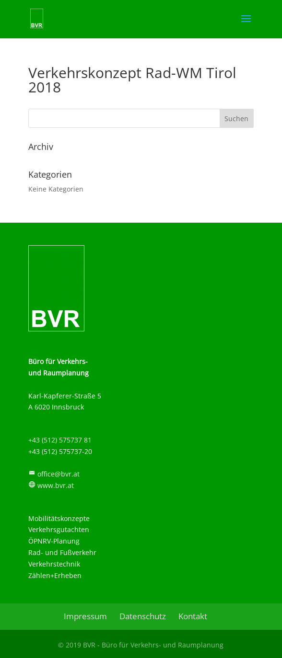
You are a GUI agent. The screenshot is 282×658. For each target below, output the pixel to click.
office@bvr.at (58, 473)
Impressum (85, 616)
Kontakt (192, 616)
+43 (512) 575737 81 (60, 439)
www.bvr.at (55, 485)
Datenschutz (142, 616)
